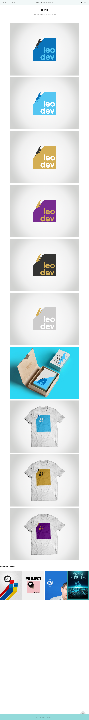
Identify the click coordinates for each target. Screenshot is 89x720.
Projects (5, 2)
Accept (49, 717)
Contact (13, 2)
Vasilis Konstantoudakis (44, 2)
